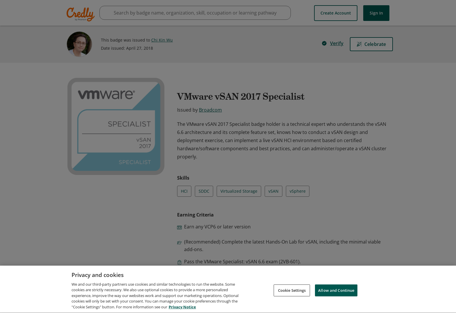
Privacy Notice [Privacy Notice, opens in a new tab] (182, 309)
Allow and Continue (336, 293)
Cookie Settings (292, 293)
